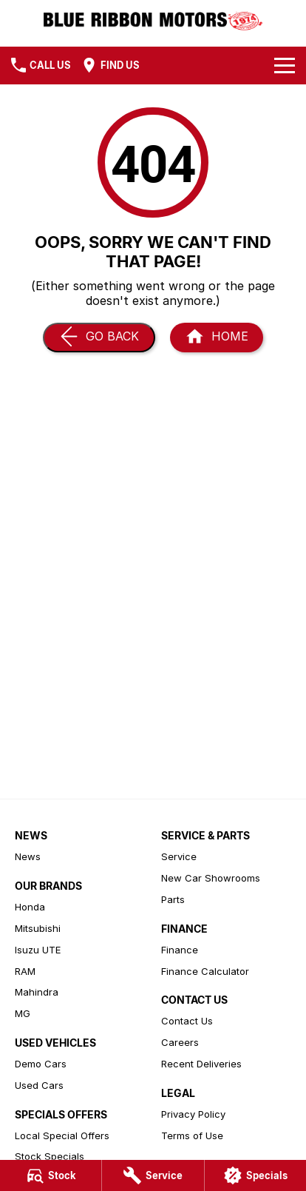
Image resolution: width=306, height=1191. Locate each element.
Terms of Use (192, 1135)
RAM (25, 971)
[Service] (152, 1175)
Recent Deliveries (201, 1064)
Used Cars (39, 1085)
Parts (173, 899)
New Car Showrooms (210, 878)
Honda (30, 907)
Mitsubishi (38, 928)
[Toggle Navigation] (284, 65)
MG (22, 1013)
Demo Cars (41, 1064)
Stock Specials (49, 1156)
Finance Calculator (205, 971)
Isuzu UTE (38, 950)
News (28, 856)
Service (179, 856)
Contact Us (187, 1021)
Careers (180, 1042)
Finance (179, 950)
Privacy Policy (193, 1114)
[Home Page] (216, 337)
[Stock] (50, 1175)
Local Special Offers (62, 1135)
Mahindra (36, 992)
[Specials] (255, 1175)
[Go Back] (99, 337)
